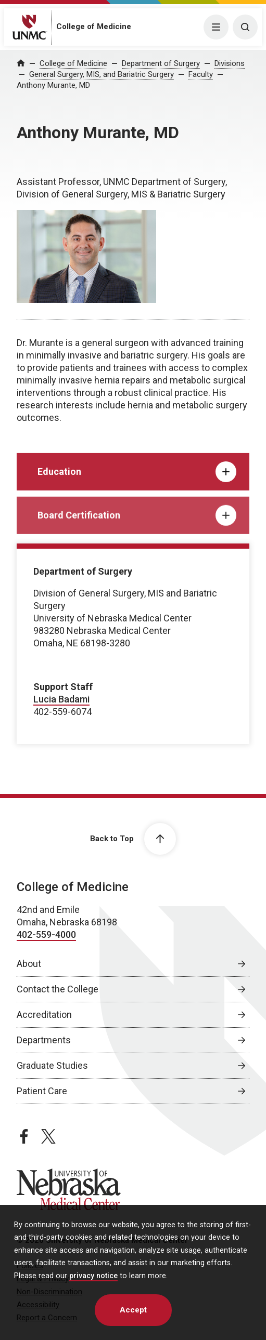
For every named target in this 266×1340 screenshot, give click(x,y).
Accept (133, 1310)
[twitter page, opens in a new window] (48, 1136)
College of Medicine (93, 26)
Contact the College (57, 989)
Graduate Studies (52, 1065)
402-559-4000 (46, 934)
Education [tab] (136, 480)
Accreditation (44, 1014)
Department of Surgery (161, 63)
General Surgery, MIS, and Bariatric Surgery (101, 74)
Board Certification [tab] (136, 528)
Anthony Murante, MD (53, 85)
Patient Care (42, 1090)
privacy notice (93, 1275)
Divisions (229, 63)
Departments (44, 1039)
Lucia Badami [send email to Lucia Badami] (61, 699)
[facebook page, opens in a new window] (24, 1136)
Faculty (200, 74)
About (29, 963)
